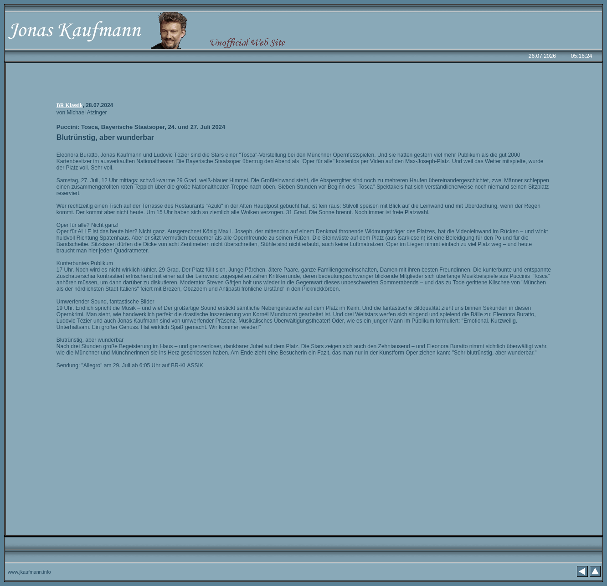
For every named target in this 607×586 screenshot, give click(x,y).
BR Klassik (70, 105)
